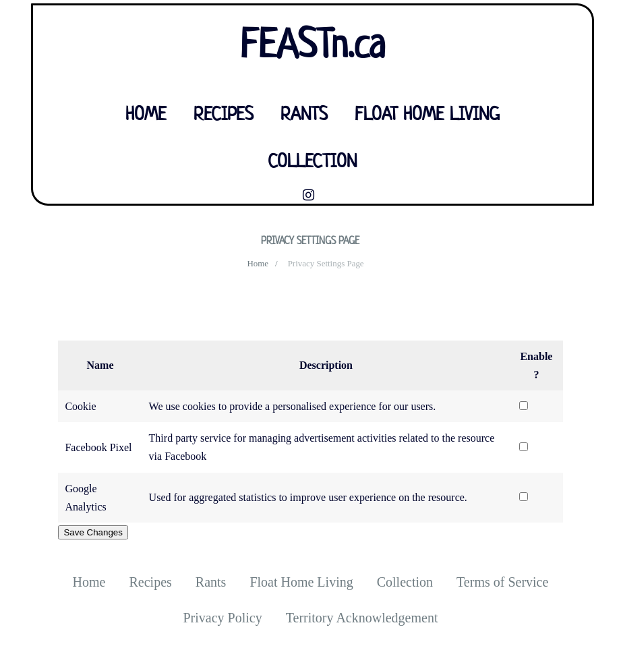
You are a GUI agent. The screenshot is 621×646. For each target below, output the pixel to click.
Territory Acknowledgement (362, 617)
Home (146, 115)
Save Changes (92, 532)
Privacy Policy (222, 617)
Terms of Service (502, 582)
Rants (304, 115)
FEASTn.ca (312, 47)
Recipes (224, 115)
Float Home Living (427, 115)
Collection (312, 162)
